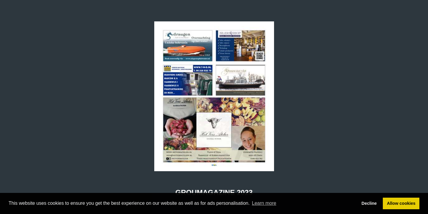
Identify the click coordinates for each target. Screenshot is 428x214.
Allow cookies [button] (401, 203)
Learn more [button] (264, 203)
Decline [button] (369, 203)
